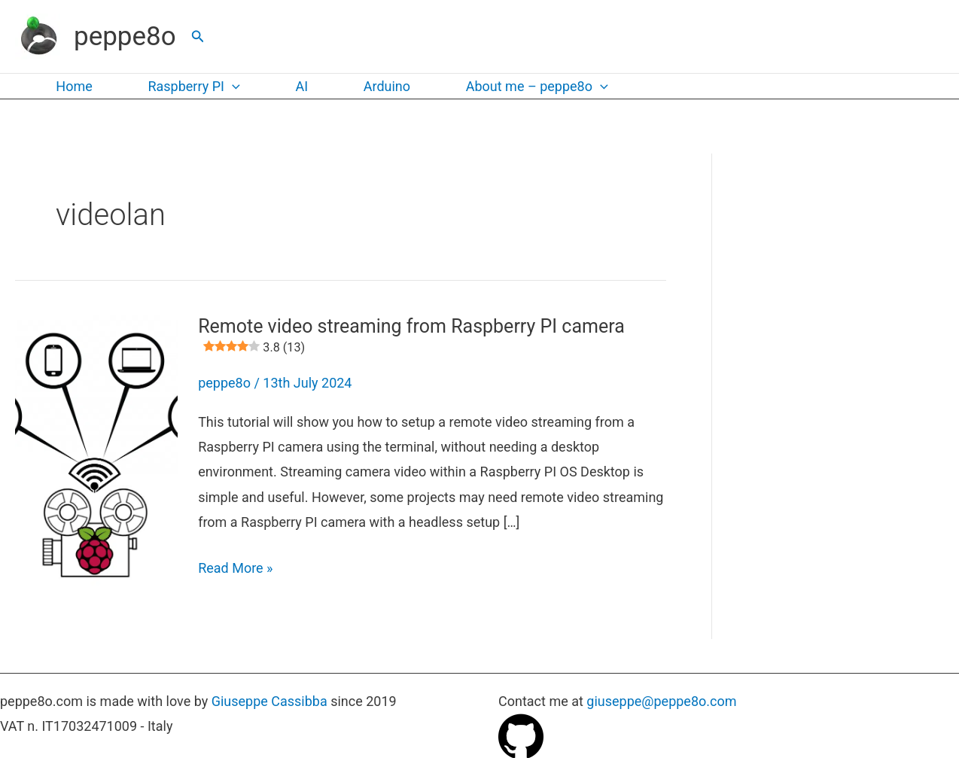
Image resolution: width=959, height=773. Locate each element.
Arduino (379, 86)
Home (73, 86)
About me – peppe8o (528, 86)
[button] (198, 36)
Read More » (235, 567)
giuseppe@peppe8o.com (661, 701)
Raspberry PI (190, 86)
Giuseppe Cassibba (269, 701)
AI (297, 86)
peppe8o (125, 36)
